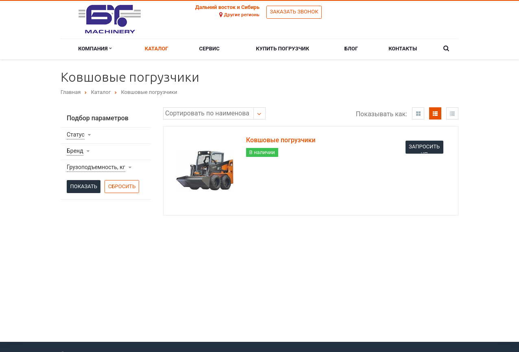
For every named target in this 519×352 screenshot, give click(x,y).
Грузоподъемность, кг (96, 167)
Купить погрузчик (282, 49)
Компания (94, 49)
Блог (351, 49)
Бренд (75, 151)
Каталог (156, 49)
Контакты (402, 49)
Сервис (209, 49)
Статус (76, 134)
